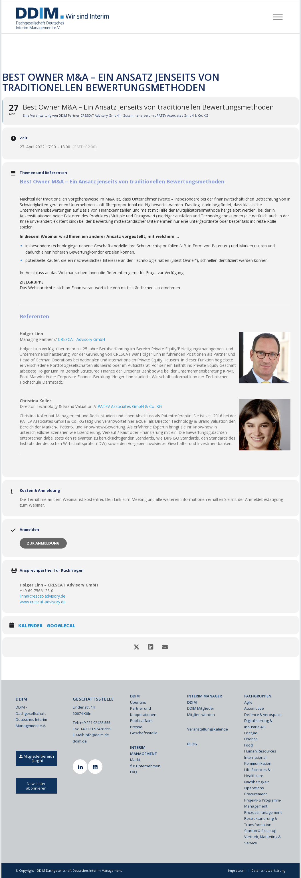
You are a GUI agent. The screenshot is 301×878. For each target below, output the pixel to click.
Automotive (254, 708)
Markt (135, 759)
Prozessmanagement (263, 812)
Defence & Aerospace (263, 714)
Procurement (255, 793)
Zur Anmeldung (43, 543)
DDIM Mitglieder (200, 708)
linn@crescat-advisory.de (42, 596)
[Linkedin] (81, 766)
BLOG (192, 743)
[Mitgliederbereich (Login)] (37, 758)
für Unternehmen (145, 765)
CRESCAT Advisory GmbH (81, 339)
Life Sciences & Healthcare (257, 772)
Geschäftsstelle (143, 732)
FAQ (133, 771)
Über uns (138, 702)
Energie (250, 732)
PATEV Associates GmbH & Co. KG (130, 406)
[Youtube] (96, 766)
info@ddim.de (97, 734)
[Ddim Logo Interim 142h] (63, 16)
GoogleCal (61, 626)
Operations (254, 787)
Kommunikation (257, 763)
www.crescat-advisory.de (43, 601)
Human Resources (260, 751)
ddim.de (80, 741)
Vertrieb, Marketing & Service (262, 839)
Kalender (30, 626)
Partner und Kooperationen (143, 711)
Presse (136, 726)
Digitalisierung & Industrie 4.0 (258, 723)
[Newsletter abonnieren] (36, 786)
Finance (251, 738)
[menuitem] (277, 16)
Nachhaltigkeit (256, 781)
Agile (248, 702)
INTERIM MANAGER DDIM (204, 699)
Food (248, 745)
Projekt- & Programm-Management (262, 803)
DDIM (135, 696)
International (255, 757)
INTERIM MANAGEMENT (143, 750)
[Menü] (277, 16)
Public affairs (141, 720)
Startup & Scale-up (260, 830)
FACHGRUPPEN (257, 696)
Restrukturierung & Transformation (260, 821)
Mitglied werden (201, 714)
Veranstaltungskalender (207, 729)
